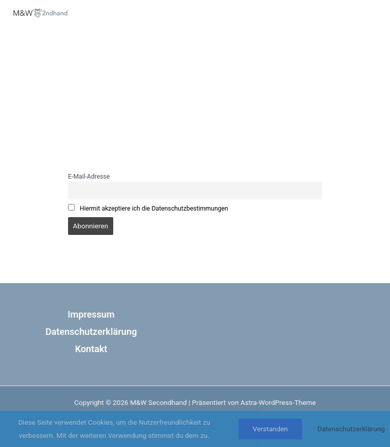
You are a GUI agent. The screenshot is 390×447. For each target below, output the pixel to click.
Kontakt (91, 348)
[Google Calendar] (334, 53)
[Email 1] (354, 53)
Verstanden (270, 429)
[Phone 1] (373, 53)
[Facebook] (296, 53)
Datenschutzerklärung (91, 331)
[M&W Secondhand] (40, 12)
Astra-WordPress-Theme (277, 402)
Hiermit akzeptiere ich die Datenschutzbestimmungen (154, 208)
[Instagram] (315, 53)
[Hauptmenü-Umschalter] (352, 20)
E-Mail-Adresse (89, 176)
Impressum (91, 314)
